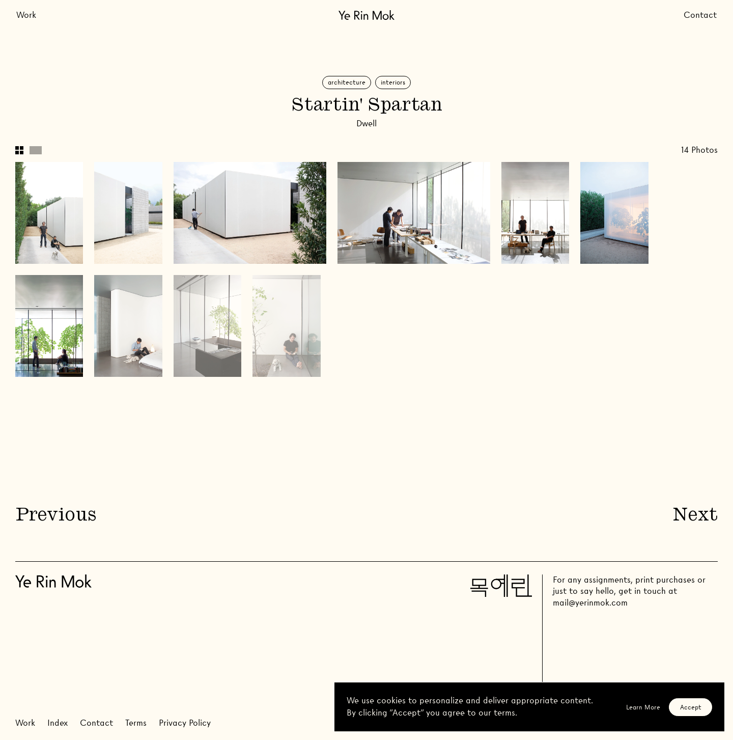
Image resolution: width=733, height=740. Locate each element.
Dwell (366, 123)
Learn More (643, 707)
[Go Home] (366, 15)
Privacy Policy (185, 723)
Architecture (346, 82)
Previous (55, 516)
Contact (700, 15)
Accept (690, 707)
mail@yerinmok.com (590, 603)
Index (57, 723)
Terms (136, 723)
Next (695, 516)
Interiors (393, 82)
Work (26, 15)
